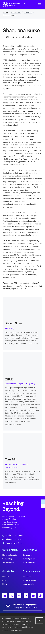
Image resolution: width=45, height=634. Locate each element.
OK (39, 620)
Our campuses (29, 563)
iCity (4, 580)
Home (5, 13)
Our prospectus (29, 580)
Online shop (7, 559)
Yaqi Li (9, 379)
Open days (27, 577)
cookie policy (27, 627)
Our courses (28, 555)
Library (5, 584)
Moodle (5, 577)
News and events (9, 555)
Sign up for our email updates (26, 605)
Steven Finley (13, 323)
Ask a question (29, 584)
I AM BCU (28, 13)
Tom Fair (10, 459)
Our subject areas (30, 559)
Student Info (16, 13)
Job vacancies (8, 563)
